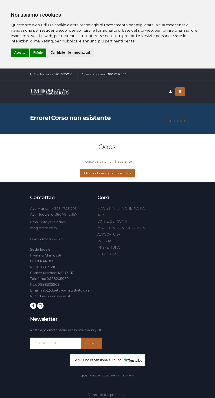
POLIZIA (104, 241)
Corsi (181, 121)
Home (168, 121)
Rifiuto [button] (38, 52)
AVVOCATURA (108, 234)
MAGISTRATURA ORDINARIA (121, 208)
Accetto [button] (19, 52)
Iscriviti (91, 343)
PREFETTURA (108, 247)
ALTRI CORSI (107, 254)
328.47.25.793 (63, 74)
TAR (100, 215)
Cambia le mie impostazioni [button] (70, 52)
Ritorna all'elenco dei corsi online (107, 173)
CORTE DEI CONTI (112, 221)
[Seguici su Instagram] (40, 306)
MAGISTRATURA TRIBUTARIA (121, 228)
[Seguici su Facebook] (33, 306)
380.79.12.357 (117, 74)
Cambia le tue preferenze (107, 395)
